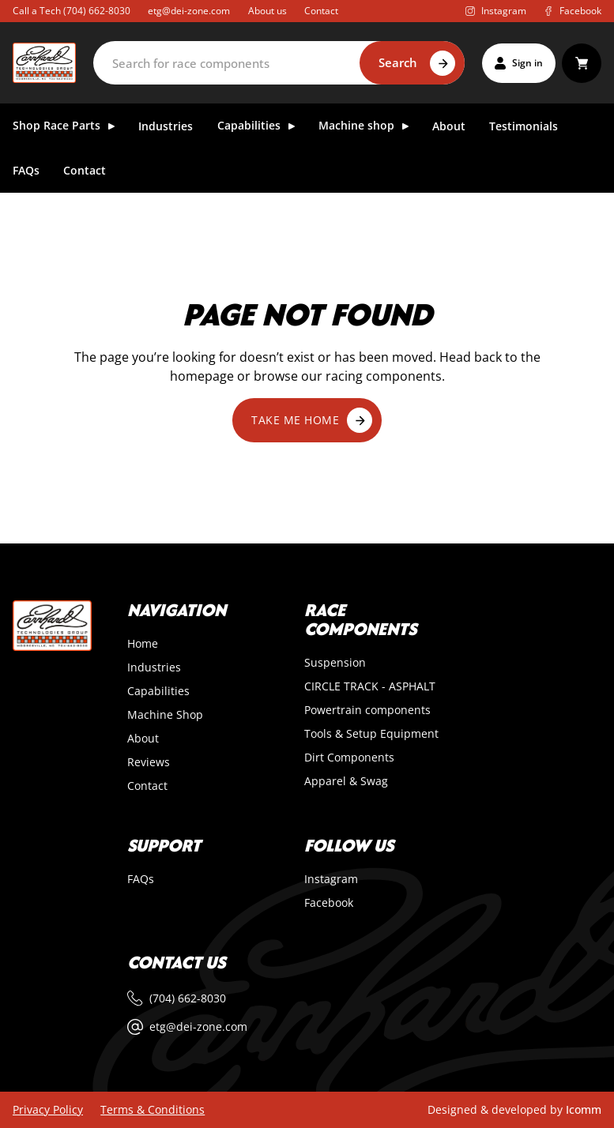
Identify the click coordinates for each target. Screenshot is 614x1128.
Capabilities (158, 691)
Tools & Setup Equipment (371, 733)
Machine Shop (165, 714)
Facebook (328, 902)
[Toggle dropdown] (111, 126)
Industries (165, 126)
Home (142, 643)
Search (398, 62)
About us (267, 11)
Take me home (311, 420)
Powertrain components (367, 710)
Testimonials (523, 126)
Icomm (583, 1109)
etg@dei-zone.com (189, 11)
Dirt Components (349, 757)
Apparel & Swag (346, 781)
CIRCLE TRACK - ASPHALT (369, 686)
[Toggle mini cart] (581, 63)
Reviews (148, 762)
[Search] (278, 63)
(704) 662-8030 (96, 10)
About (448, 126)
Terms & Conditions (152, 1109)
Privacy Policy (48, 1109)
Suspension (335, 662)
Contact (321, 11)
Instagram (331, 879)
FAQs (26, 171)
